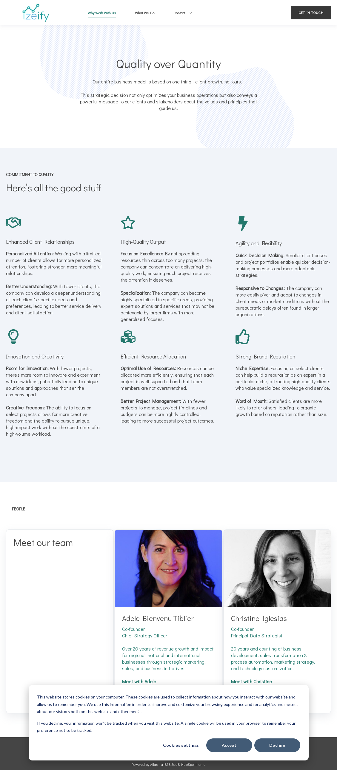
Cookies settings (181, 745)
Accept (229, 745)
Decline (277, 745)
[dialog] (169, 722)
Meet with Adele (139, 681)
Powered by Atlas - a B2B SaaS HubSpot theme (168, 764)
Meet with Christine (251, 681)
